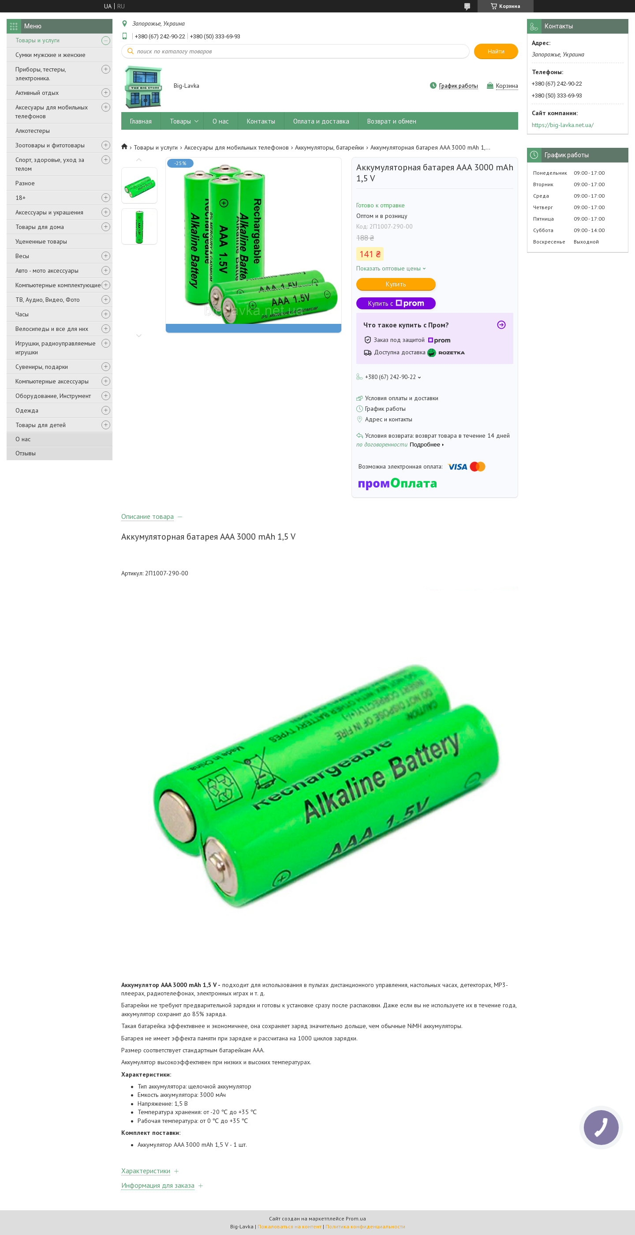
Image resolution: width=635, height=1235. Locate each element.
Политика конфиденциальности (365, 1226)
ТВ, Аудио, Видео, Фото (47, 300)
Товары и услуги (37, 40)
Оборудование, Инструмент (53, 396)
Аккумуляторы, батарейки (329, 147)
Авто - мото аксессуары (46, 270)
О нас (22, 439)
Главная (141, 121)
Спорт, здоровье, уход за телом (49, 164)
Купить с (396, 303)
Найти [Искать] (496, 51)
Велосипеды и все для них (51, 329)
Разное (25, 183)
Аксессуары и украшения (49, 212)
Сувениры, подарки (41, 367)
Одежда (26, 410)
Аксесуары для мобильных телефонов (51, 111)
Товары (180, 121)
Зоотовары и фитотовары (50, 145)
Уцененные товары (41, 241)
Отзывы (25, 453)
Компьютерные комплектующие (58, 285)
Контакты (261, 121)
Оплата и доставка (321, 121)
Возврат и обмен (391, 121)
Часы (22, 314)
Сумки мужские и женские (50, 55)
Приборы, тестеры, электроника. (40, 73)
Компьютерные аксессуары (52, 381)
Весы (22, 256)
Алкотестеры (32, 131)
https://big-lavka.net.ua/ (563, 125)
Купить (396, 284)
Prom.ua (356, 1218)
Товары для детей (40, 425)
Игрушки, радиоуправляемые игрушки (55, 347)
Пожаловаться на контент (289, 1226)
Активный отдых (37, 93)
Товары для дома (39, 227)
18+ (20, 198)
